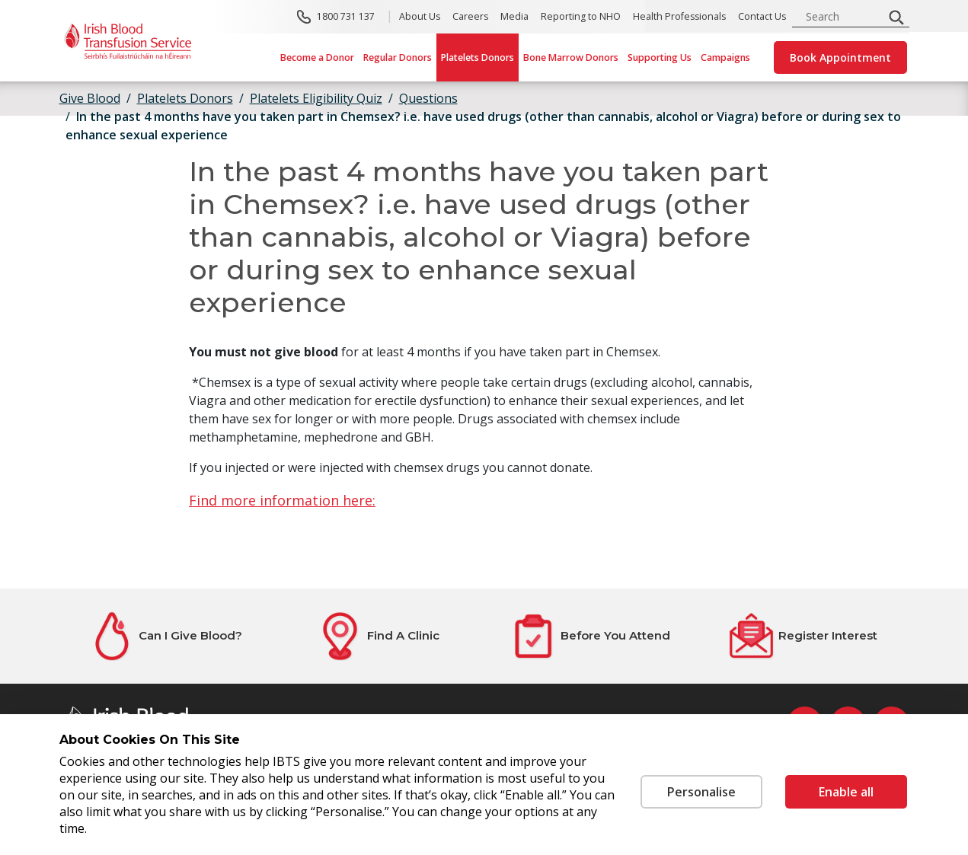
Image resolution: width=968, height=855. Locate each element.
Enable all (846, 791)
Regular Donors (397, 57)
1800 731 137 (346, 16)
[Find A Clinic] (378, 636)
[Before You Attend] (590, 636)
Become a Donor (317, 57)
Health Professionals (679, 16)
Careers (470, 16)
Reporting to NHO (581, 16)
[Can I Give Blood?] (165, 636)
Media (514, 16)
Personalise (701, 791)
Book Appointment (840, 57)
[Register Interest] (803, 636)
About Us (419, 16)
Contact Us (762, 16)
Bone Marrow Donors (570, 57)
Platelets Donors (477, 57)
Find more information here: (282, 500)
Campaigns (725, 57)
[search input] (842, 16)
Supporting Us (660, 57)
